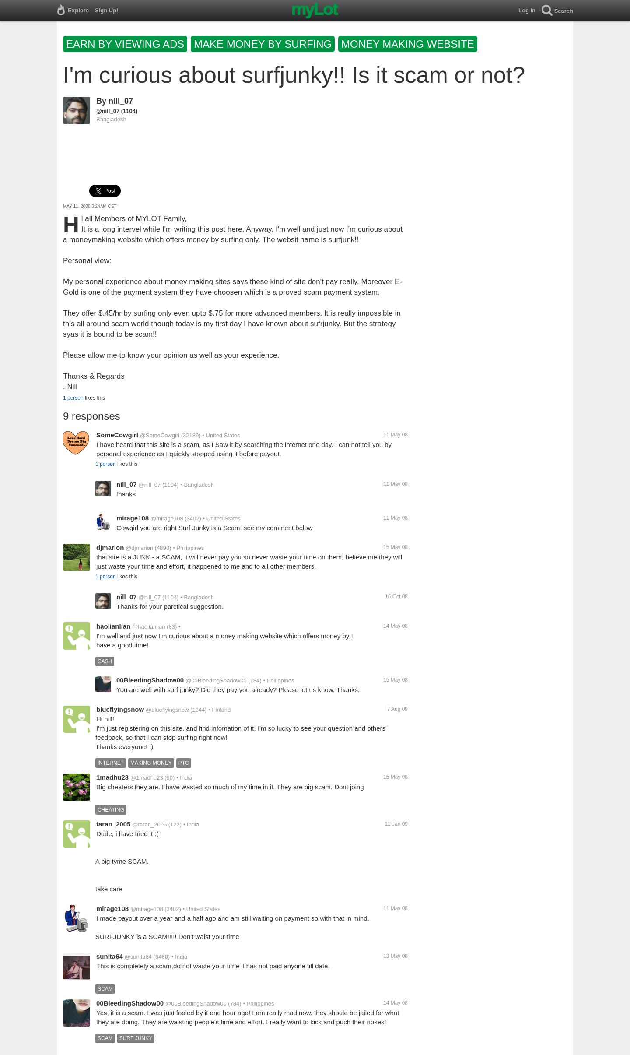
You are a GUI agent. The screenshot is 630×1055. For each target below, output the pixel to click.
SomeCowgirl (117, 435)
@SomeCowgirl (160, 435)
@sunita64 (138, 956)
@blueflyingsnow (167, 710)
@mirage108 (166, 518)
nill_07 (120, 101)
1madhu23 (112, 777)
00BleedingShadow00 (150, 680)
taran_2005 (113, 824)
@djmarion (139, 548)
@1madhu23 (146, 777)
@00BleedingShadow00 (216, 680)
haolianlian (113, 626)
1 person (73, 398)
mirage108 (132, 518)
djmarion (110, 547)
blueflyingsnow (120, 709)
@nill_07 (107, 111)
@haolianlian (148, 626)
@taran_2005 (149, 824)
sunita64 (109, 956)
